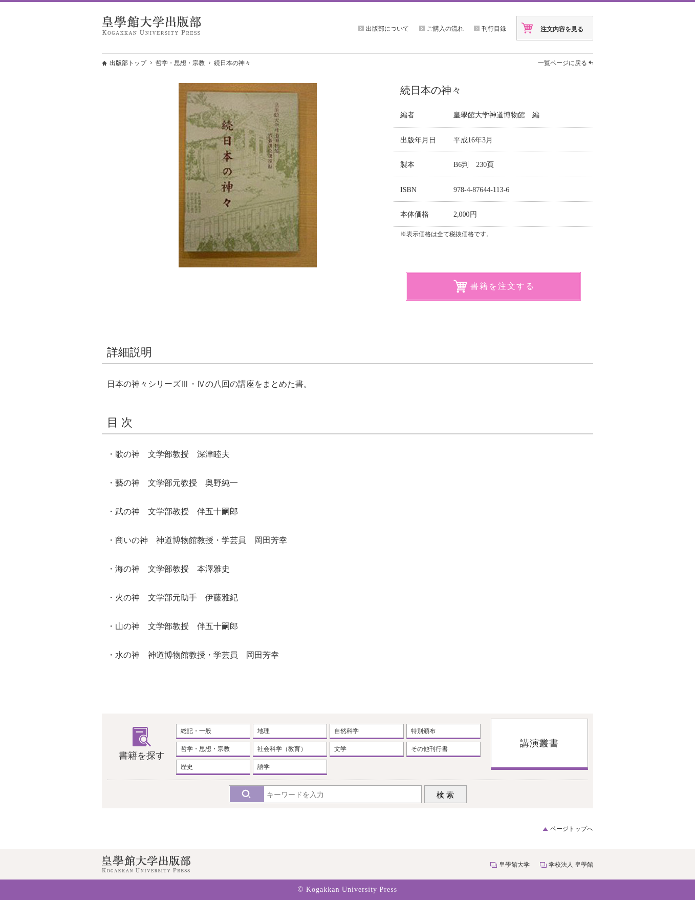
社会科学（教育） (282, 748)
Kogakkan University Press (351, 889)
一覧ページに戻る (562, 63)
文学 (340, 748)
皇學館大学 (514, 864)
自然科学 (346, 731)
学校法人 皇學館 (571, 864)
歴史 (187, 766)
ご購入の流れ (445, 28)
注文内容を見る (561, 29)
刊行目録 (494, 28)
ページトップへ (571, 828)
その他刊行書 (429, 748)
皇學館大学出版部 (151, 25)
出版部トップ (128, 63)
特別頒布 (423, 731)
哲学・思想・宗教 (180, 63)
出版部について (387, 28)
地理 (263, 731)
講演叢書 (539, 743)
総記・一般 (196, 731)
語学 (263, 766)
